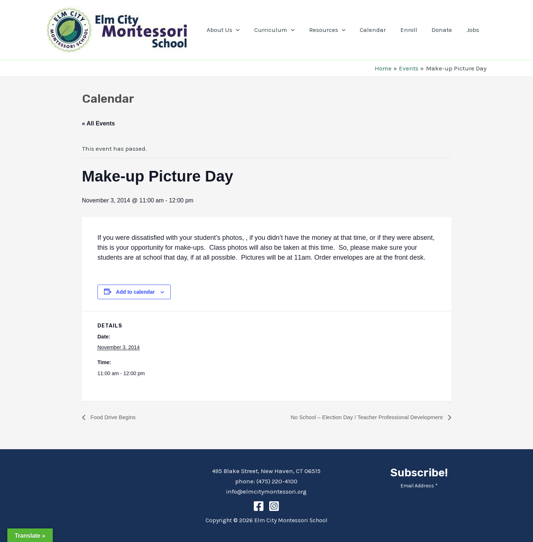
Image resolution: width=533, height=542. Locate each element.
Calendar (380, 29)
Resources (336, 29)
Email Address (419, 486)
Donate (445, 29)
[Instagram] (274, 506)
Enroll (414, 29)
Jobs (474, 29)
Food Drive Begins (114, 417)
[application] (249, 29)
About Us (236, 29)
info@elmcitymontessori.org (266, 491)
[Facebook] (258, 506)
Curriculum (285, 29)
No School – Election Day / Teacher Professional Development (362, 417)
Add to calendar (135, 292)
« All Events (98, 123)
